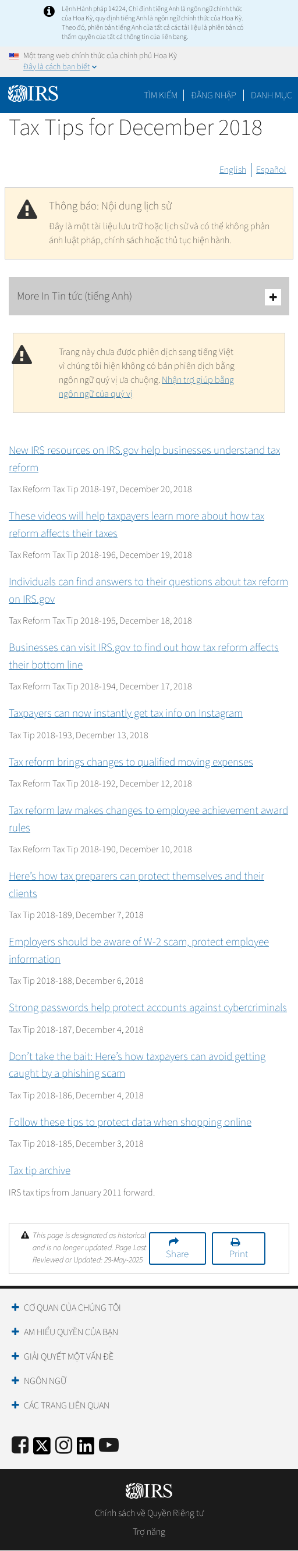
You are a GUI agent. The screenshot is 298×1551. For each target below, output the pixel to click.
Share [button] (177, 1254)
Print (238, 1254)
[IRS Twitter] (42, 1449)
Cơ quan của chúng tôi (72, 1307)
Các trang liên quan (66, 1405)
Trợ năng (149, 1532)
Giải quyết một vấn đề (68, 1356)
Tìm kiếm (161, 95)
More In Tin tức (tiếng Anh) (149, 297)
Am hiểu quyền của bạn (71, 1332)
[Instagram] (63, 1446)
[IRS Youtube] (109, 1446)
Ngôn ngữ (45, 1381)
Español (271, 169)
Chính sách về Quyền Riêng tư (149, 1513)
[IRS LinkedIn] (85, 1449)
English (232, 169)
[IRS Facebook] (20, 1446)
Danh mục (271, 95)
